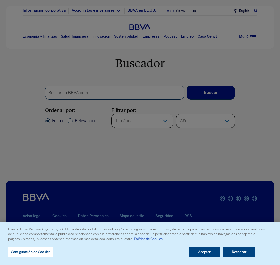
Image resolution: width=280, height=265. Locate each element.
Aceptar (204, 252)
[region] (140, 243)
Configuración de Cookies (30, 252)
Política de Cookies (148, 239)
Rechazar (239, 252)
